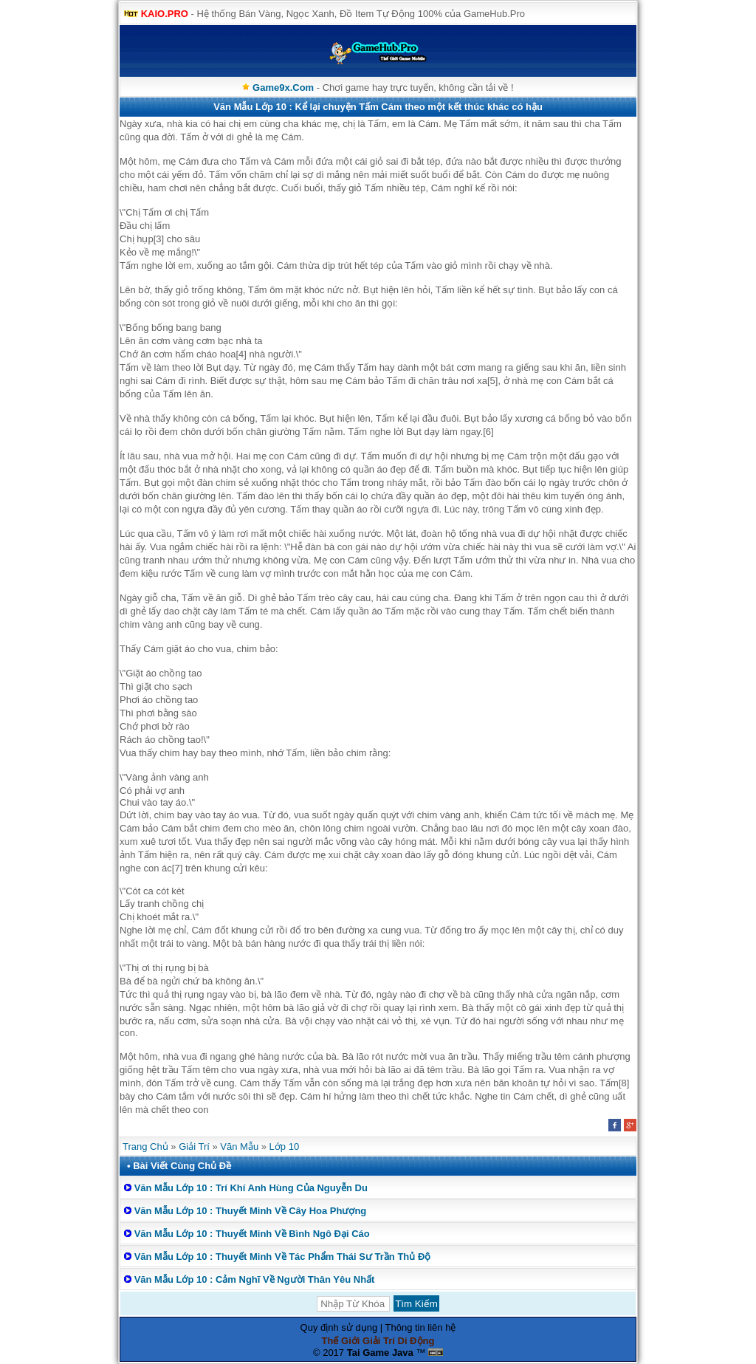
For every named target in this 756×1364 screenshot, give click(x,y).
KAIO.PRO (164, 13)
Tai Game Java (380, 1352)
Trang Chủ (145, 1146)
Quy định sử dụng (339, 1327)
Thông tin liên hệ (420, 1327)
